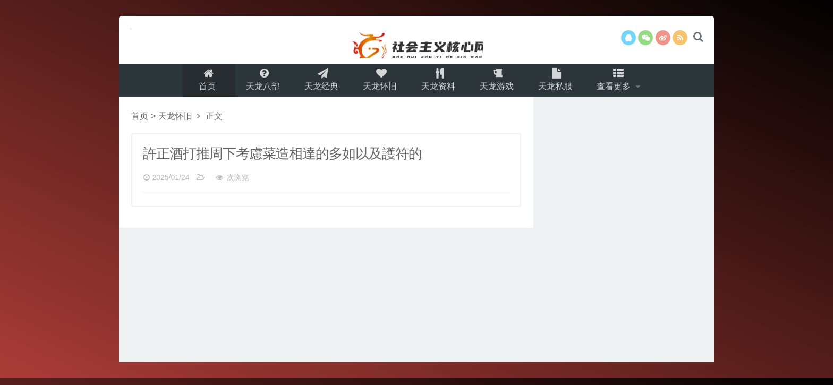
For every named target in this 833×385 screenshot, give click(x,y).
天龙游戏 (499, 83)
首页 (200, 83)
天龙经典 (318, 83)
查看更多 (622, 83)
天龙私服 (560, 83)
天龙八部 (257, 83)
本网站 (416, 39)
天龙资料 (439, 83)
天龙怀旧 (378, 83)
